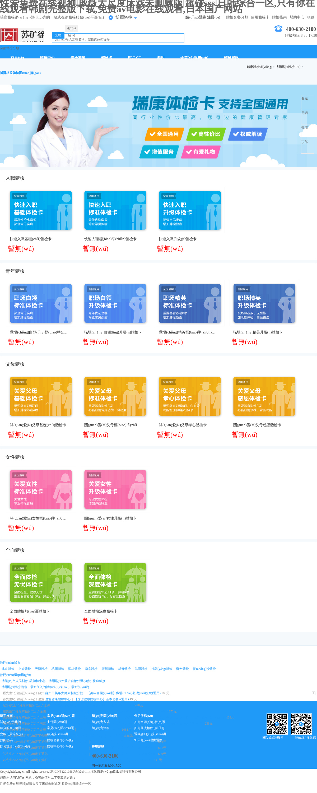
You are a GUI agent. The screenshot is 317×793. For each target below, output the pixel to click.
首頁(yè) (17, 58)
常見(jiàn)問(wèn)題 (60, 728)
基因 (161, 58)
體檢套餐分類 (237, 17)
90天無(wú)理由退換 (148, 740)
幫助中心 (297, 17)
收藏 (310, 17)
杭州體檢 (58, 669)
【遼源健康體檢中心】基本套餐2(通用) (101, 699)
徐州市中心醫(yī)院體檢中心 (66, 711)
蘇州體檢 (182, 669)
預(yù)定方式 (101, 722)
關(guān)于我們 (10, 722)
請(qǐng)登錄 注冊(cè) (202, 17)
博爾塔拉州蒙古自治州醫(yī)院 (70, 681)
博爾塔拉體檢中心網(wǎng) (22, 35)
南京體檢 (91, 669)
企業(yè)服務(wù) (194, 58)
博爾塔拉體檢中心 (288, 67)
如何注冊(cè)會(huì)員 (15, 746)
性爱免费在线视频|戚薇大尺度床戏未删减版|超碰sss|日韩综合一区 (45, 784)
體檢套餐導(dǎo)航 (60, 740)
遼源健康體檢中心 (58, 699)
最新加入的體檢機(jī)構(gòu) (49, 687)
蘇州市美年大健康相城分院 (64, 693)
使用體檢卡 (260, 17)
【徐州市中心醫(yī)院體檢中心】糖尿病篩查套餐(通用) (128, 711)
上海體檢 (24, 669)
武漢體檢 (141, 669)
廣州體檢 (107, 669)
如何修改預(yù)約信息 (149, 728)
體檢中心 (47, 58)
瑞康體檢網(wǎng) (259, 67)
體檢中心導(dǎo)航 (60, 746)
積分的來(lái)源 (10, 728)
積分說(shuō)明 (57, 734)
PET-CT (134, 58)
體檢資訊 (231, 58)
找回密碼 (6, 740)
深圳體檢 (74, 669)
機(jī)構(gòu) (72, 29)
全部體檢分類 (9, 48)
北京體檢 (8, 669)
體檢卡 (106, 58)
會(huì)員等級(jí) (11, 734)
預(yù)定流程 (101, 728)
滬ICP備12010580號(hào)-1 (68, 771)
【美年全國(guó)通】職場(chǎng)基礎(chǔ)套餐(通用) (124, 693)
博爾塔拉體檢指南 (14, 687)
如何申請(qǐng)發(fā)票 (149, 722)
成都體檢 (124, 669)
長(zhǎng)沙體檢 (204, 669)
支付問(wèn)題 (57, 722)
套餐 (58, 35)
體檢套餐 (78, 58)
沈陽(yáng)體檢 (161, 669)
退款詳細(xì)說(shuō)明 (150, 734)
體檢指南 (279, 17)
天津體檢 (41, 669)
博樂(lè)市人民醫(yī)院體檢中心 (23, 681)
